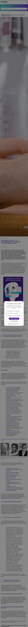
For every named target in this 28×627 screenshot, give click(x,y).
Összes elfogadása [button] (14, 318)
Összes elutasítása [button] (14, 321)
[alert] (14, 313)
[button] (14, 323)
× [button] (22, 302)
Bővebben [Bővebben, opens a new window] (14, 308)
